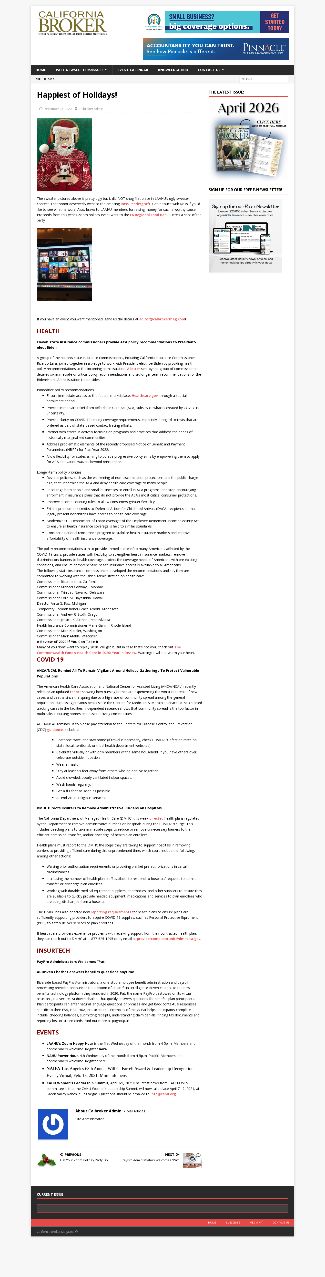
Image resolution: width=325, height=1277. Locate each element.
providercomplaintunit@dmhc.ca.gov (168, 938)
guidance (55, 729)
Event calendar (133, 69)
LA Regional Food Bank (149, 214)
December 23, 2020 (57, 108)
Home (41, 69)
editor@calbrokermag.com (162, 319)
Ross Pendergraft (136, 203)
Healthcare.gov (145, 395)
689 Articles (136, 1111)
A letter (134, 368)
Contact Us (209, 69)
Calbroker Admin (91, 108)
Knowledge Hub (173, 69)
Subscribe (233, 1257)
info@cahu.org (163, 1094)
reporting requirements (111, 912)
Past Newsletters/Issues (79, 69)
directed (156, 818)
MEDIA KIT (256, 1257)
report (75, 691)
